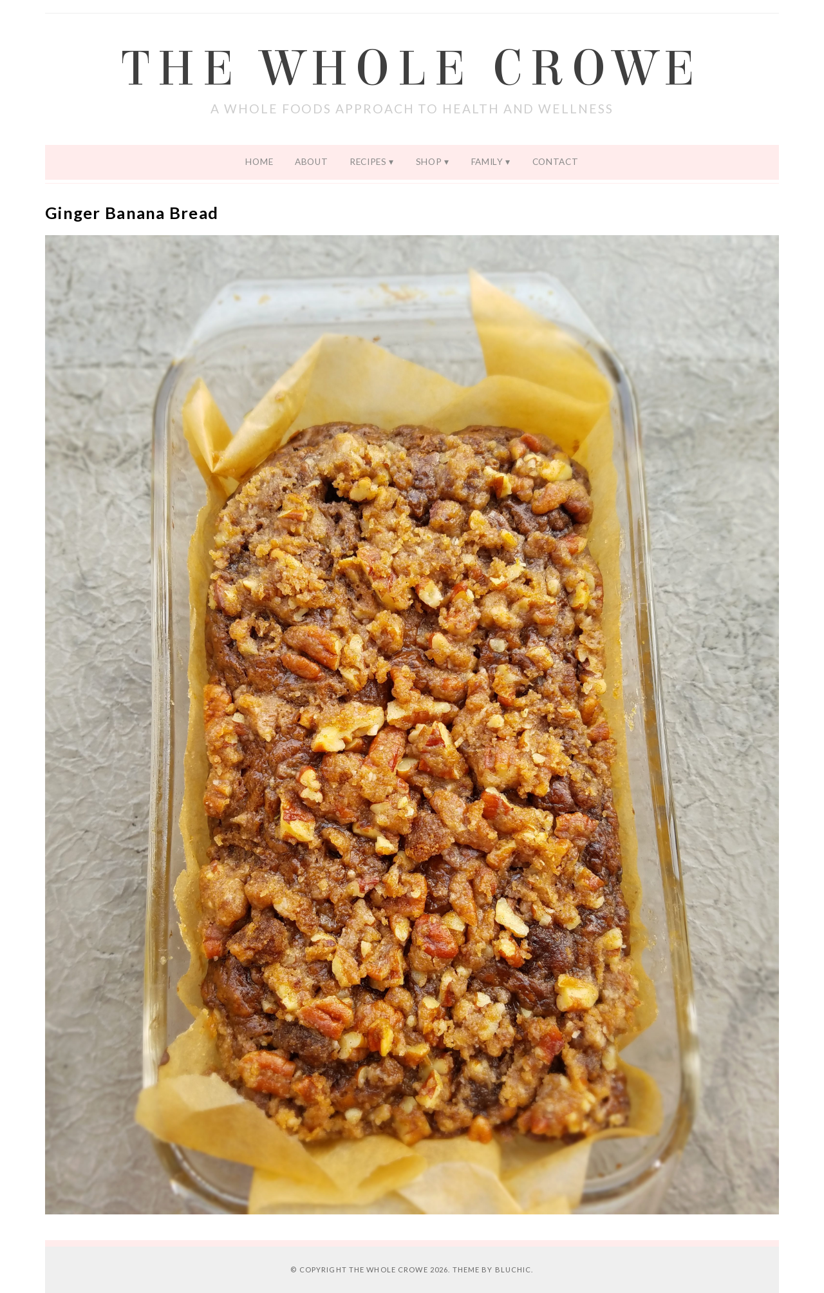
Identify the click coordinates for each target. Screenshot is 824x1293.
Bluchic (513, 1269)
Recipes (368, 162)
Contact (555, 162)
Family (487, 162)
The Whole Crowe (412, 69)
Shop (429, 162)
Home (259, 162)
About (311, 162)
